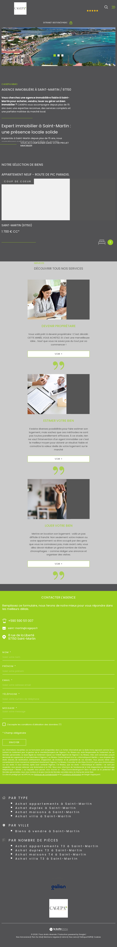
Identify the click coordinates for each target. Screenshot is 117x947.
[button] (54, 55)
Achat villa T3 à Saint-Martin (46, 859)
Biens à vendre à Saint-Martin (47, 831)
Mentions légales (52, 937)
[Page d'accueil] (20, 8)
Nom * (6, 652)
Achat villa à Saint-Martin (43, 816)
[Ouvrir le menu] (113, 7)
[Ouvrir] (106, 7)
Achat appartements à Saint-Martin (53, 804)
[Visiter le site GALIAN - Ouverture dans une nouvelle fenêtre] (58, 887)
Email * (7, 680)
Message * (9, 708)
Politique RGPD (85, 937)
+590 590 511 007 (20, 621)
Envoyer (14, 742)
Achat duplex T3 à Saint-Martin (49, 850)
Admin (64, 937)
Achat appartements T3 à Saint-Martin (57, 846)
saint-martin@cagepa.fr (23, 628)
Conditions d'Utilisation (71, 774)
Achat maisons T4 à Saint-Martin (51, 854)
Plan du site (37, 937)
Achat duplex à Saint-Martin (45, 808)
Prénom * (9, 666)
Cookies (97, 937)
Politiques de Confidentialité (45, 774)
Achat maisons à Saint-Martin (47, 812)
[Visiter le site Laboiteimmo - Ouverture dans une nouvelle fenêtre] (58, 929)
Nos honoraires (23, 937)
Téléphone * (11, 694)
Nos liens (73, 937)
